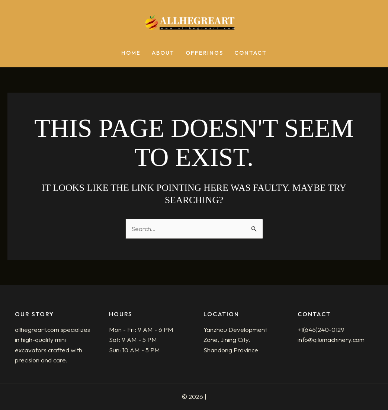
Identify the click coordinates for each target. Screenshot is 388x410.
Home (131, 53)
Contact (250, 53)
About (163, 53)
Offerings (204, 53)
